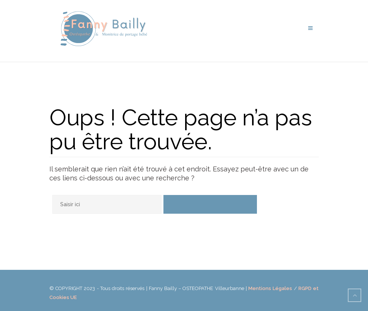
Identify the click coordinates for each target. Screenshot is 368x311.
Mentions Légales (270, 288)
